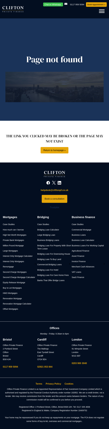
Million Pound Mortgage (13, 245)
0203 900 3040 (79, 363)
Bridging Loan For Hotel (47, 270)
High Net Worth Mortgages (14, 235)
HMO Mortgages (10, 293)
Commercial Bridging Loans (49, 265)
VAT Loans (76, 272)
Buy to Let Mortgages (12, 288)
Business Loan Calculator (83, 240)
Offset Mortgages (10, 309)
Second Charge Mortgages (15, 272)
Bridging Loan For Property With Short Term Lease (54, 247)
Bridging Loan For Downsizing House (53, 254)
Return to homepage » (54, 150)
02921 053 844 (45, 367)
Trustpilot (54, 207)
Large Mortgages (10, 251)
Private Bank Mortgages (13, 240)
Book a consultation (54, 199)
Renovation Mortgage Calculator (17, 304)
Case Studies (9, 224)
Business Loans (79, 235)
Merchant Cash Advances (83, 267)
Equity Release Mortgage (14, 283)
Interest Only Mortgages (13, 261)
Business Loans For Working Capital (88, 245)
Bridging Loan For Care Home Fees (53, 275)
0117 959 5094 (10, 367)
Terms (39, 384)
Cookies (69, 384)
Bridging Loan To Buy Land (49, 259)
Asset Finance (78, 256)
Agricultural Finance (80, 251)
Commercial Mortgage (81, 230)
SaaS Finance (78, 277)
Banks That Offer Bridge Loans (51, 280)
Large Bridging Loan (46, 235)
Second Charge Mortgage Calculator (19, 277)
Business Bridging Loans (48, 240)
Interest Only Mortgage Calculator (18, 256)
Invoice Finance (79, 261)
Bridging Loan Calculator (48, 230)
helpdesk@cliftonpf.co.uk (54, 190)
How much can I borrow (13, 230)
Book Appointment (95, 4)
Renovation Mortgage (12, 298)
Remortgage (8, 267)
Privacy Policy (53, 384)
